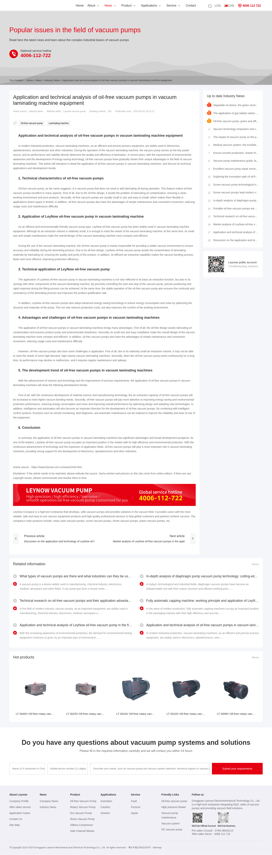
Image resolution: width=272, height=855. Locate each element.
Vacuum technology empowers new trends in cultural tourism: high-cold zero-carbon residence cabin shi (233, 128)
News (95, 5)
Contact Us (15, 819)
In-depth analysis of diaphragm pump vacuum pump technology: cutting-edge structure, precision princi (233, 200)
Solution (105, 813)
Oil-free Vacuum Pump (83, 801)
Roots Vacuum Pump (82, 819)
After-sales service (20, 807)
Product (113, 5)
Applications (136, 5)
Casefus (105, 807)
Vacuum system (170, 823)
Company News (49, 801)
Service (158, 5)
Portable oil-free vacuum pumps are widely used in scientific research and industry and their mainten (233, 208)
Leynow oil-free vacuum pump (25, 6)
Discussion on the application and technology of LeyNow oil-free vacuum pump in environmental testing (233, 240)
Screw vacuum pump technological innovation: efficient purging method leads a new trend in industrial (233, 184)
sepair (134, 813)
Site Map (14, 825)
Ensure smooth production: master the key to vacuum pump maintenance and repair (233, 152)
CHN (229, 5)
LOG (218, 5)
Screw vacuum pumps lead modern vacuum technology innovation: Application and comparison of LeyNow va (233, 192)
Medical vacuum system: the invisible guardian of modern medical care (233, 144)
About (78, 5)
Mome (255, 564)
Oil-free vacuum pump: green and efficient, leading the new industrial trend (233, 120)
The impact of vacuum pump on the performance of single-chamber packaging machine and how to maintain (233, 136)
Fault (134, 801)
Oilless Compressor (81, 825)
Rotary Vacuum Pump (83, 807)
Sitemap (157, 847)
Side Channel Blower (82, 831)
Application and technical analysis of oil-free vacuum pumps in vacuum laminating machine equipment (233, 232)
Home (66, 5)
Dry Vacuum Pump (81, 813)
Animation (106, 801)
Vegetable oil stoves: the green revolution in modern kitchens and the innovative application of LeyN (233, 104)
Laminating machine (59, 123)
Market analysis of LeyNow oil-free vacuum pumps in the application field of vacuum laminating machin (233, 224)
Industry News (52, 80)
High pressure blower (173, 807)
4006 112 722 (249, 6)
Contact (177, 5)
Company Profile (19, 801)
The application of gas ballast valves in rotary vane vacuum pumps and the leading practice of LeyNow (233, 112)
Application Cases (19, 813)
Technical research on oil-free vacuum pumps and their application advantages (233, 216)
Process (135, 807)
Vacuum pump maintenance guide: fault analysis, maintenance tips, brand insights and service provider (233, 160)
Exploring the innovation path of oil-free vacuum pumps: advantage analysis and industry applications (233, 176)
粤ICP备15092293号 (139, 847)
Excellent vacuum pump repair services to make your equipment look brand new (233, 168)
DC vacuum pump (171, 829)
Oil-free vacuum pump (32, 123)
